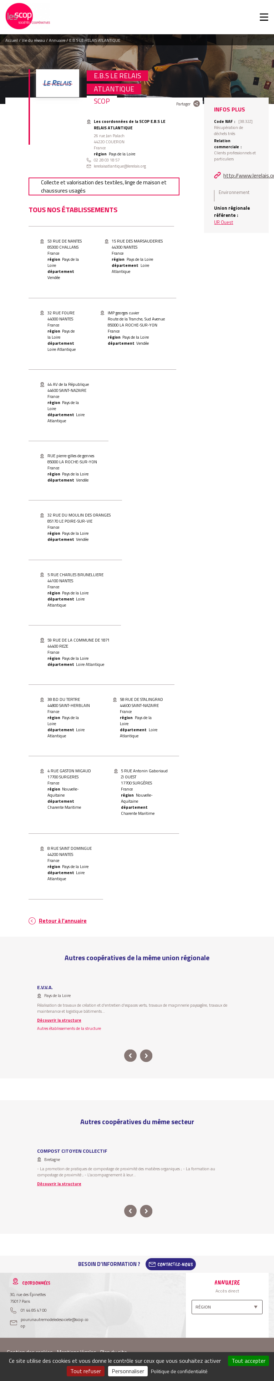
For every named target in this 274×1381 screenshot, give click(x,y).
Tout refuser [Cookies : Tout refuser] (85, 1371)
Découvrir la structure (59, 1020)
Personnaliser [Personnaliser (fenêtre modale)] (128, 1371)
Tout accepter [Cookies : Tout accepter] (248, 1360)
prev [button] (130, 1055)
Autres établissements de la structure (69, 1028)
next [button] (146, 1055)
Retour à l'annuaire (63, 921)
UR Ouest (223, 222)
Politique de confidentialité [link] (179, 1371)
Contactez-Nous (175, 1264)
